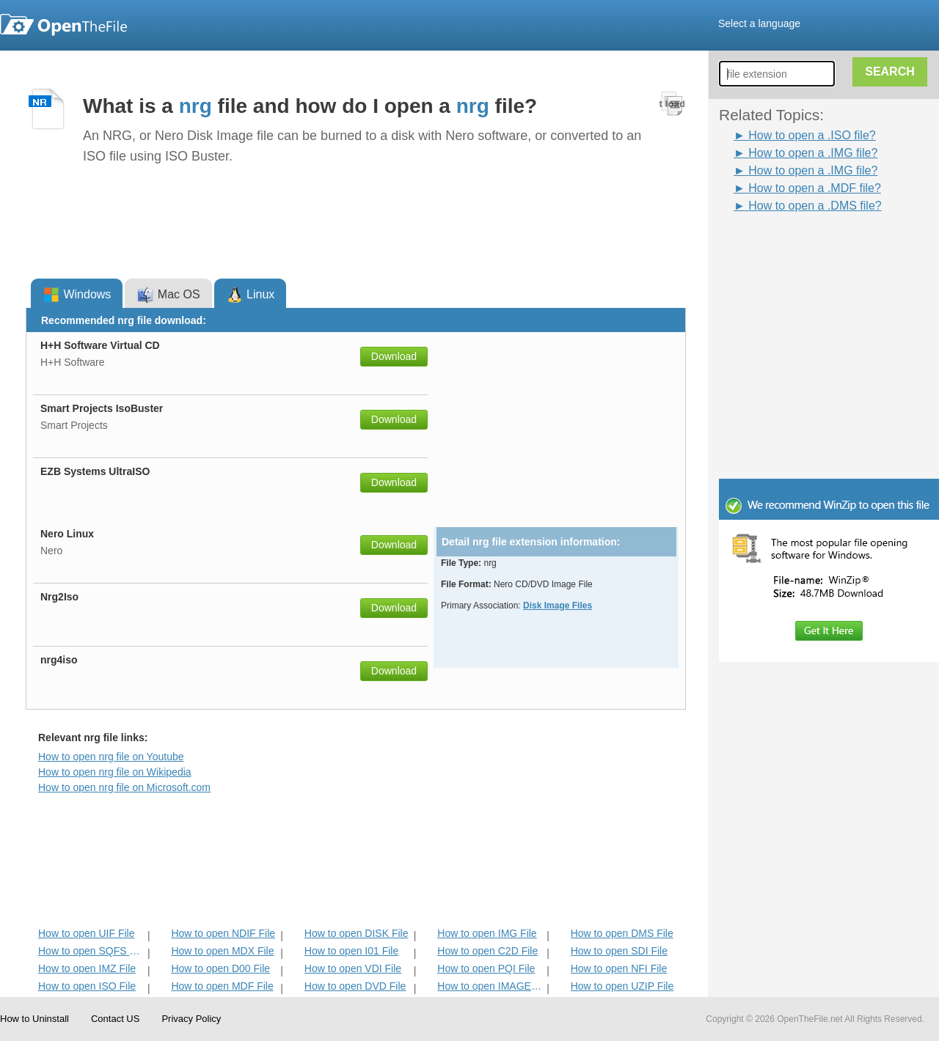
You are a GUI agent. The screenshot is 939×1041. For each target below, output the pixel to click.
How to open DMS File (622, 933)
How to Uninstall (34, 1018)
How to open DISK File (356, 933)
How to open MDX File (222, 951)
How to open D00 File (220, 968)
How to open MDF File (222, 986)
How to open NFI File (619, 968)
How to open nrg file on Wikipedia (114, 772)
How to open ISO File (87, 986)
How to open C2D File (487, 951)
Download (394, 356)
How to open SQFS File (91, 951)
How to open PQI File (486, 968)
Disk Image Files (557, 605)
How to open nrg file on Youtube (111, 756)
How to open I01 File (351, 951)
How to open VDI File (352, 968)
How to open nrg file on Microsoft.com (124, 787)
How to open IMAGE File (490, 986)
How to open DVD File (355, 986)
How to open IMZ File (87, 968)
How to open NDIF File (223, 933)
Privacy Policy (191, 1018)
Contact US (115, 1018)
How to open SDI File (619, 951)
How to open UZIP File (622, 986)
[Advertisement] (807, 248)
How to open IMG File (486, 933)
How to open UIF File (86, 933)
